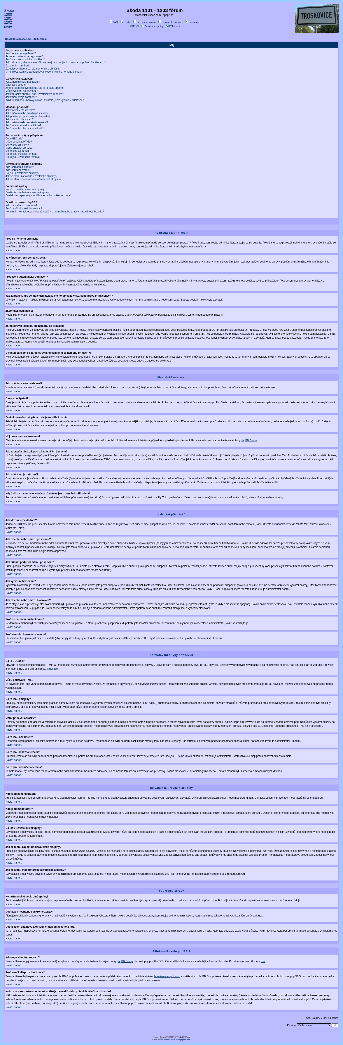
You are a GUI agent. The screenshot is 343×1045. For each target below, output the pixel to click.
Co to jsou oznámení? (18, 150)
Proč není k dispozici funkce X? (23, 208)
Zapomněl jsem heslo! (18, 65)
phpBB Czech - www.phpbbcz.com (177, 1039)
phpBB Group (249, 440)
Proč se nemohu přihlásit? (20, 53)
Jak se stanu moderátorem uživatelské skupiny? (33, 179)
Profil (134, 26)
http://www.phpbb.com (167, 976)
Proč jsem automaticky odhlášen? (25, 59)
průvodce (52, 668)
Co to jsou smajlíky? (17, 144)
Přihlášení (173, 26)
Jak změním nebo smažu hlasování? (26, 122)
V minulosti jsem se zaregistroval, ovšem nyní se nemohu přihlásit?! (44, 71)
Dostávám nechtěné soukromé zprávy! (27, 192)
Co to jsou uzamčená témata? (22, 156)
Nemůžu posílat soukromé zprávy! (25, 189)
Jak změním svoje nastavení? (22, 81)
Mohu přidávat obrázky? (19, 147)
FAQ (114, 22)
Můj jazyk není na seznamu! (21, 90)
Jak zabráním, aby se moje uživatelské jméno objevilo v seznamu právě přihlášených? (55, 62)
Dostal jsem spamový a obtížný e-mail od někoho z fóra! (38, 195)
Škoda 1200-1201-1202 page (9, 18)
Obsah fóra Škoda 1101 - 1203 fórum (26, 39)
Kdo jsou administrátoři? (19, 167)
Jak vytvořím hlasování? (19, 119)
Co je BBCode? (14, 138)
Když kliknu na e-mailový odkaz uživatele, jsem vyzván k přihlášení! (44, 100)
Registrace (192, 22)
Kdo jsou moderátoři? (17, 170)
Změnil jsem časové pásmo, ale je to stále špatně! (34, 87)
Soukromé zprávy (152, 26)
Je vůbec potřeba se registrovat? (24, 56)
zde (263, 961)
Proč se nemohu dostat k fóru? (23, 125)
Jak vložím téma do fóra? (20, 110)
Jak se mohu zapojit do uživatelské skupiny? (31, 176)
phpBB (165, 1037)
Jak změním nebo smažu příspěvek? (26, 113)
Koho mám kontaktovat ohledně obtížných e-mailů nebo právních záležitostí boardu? (54, 211)
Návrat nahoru (13, 250)
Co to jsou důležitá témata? (21, 153)
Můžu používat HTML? (18, 141)
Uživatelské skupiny (170, 22)
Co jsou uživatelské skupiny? (22, 173)
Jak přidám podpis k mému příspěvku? (27, 116)
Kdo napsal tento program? (21, 205)
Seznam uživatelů (144, 22)
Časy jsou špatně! (15, 84)
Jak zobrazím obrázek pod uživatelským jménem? (34, 94)
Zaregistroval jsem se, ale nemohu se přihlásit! (32, 68)
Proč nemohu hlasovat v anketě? (24, 128)
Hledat (126, 22)
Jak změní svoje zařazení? (21, 97)
